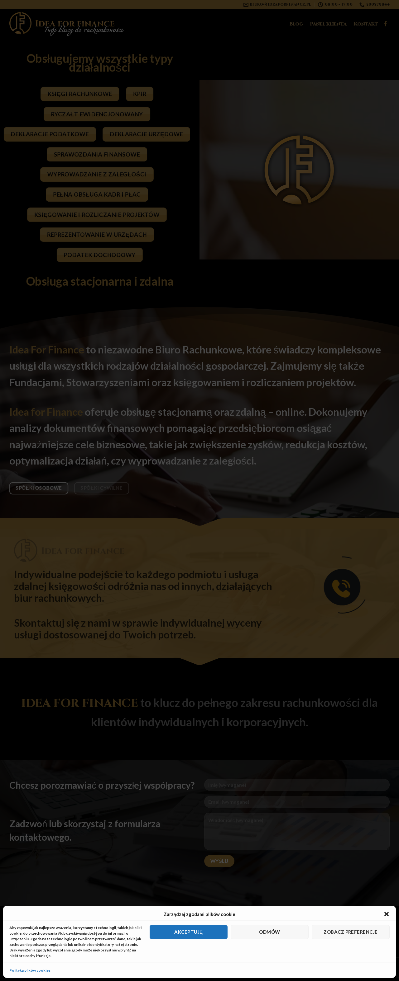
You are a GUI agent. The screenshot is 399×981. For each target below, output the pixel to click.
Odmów (269, 932)
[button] (386, 914)
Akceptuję (188, 932)
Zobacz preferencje (350, 932)
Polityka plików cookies (29, 970)
